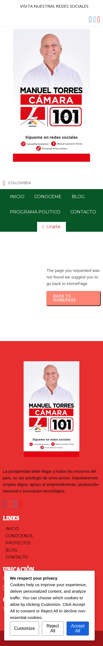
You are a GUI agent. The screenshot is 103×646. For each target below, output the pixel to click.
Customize (24, 628)
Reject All (52, 628)
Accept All (77, 628)
